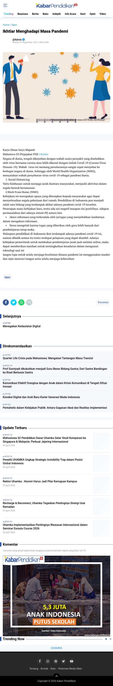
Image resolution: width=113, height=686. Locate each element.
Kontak (44, 668)
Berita (35, 14)
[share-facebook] (6, 302)
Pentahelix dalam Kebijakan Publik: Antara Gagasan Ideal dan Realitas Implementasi (55, 407)
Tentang (33, 668)
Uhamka (43, 154)
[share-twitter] (14, 302)
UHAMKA (56, 648)
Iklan (53, 668)
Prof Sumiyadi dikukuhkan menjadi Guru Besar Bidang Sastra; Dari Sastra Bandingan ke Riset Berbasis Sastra (55, 370)
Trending (8, 14)
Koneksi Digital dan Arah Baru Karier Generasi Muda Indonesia (41, 397)
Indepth (57, 14)
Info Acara (70, 14)
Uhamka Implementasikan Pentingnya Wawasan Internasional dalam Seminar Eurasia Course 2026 (45, 526)
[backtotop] (56, 676)
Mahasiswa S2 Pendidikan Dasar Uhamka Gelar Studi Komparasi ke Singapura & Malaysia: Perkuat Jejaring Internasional (44, 439)
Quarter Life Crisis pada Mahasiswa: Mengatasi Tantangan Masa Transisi (48, 358)
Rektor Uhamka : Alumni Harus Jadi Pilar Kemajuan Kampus (40, 481)
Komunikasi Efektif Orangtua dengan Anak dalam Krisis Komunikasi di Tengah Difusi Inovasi (55, 384)
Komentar (102, 302)
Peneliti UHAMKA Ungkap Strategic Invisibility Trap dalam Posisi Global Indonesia (42, 461)
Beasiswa (23, 14)
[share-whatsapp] (21, 302)
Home (6, 24)
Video (103, 14)
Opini (92, 14)
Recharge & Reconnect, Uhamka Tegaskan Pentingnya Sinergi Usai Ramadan (44, 504)
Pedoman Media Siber (70, 668)
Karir (82, 14)
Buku (45, 14)
